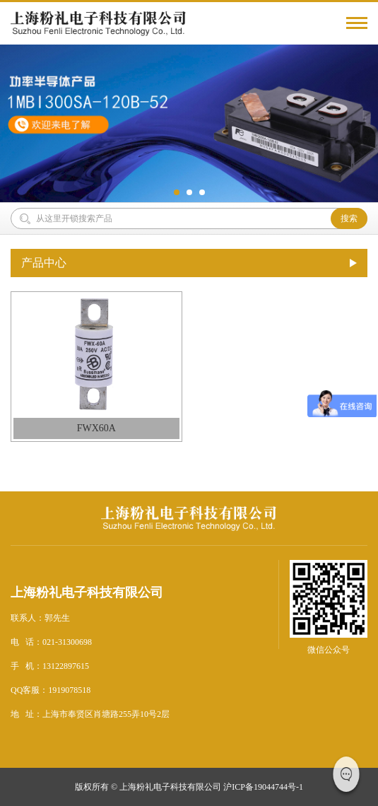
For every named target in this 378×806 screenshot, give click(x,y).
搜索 (349, 218)
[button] (176, 192)
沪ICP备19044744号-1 (263, 787)
